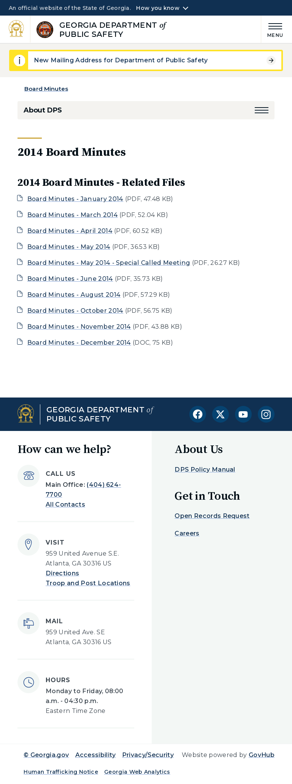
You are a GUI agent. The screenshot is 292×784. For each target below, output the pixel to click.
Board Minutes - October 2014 (75, 310)
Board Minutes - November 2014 (79, 326)
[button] (261, 110)
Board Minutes (46, 88)
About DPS (43, 110)
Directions (62, 573)
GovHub (262, 755)
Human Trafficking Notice (61, 771)
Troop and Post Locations (88, 583)
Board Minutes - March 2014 (72, 215)
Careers (187, 533)
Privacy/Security (148, 755)
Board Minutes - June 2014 (70, 278)
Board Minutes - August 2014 (74, 294)
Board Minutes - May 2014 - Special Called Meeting (108, 262)
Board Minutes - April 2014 (70, 230)
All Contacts (65, 504)
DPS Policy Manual (205, 469)
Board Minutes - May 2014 (69, 246)
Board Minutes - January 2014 (75, 199)
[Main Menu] (272, 29)
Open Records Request (212, 515)
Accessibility (95, 755)
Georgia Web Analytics (137, 771)
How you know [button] (157, 8)
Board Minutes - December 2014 (79, 342)
